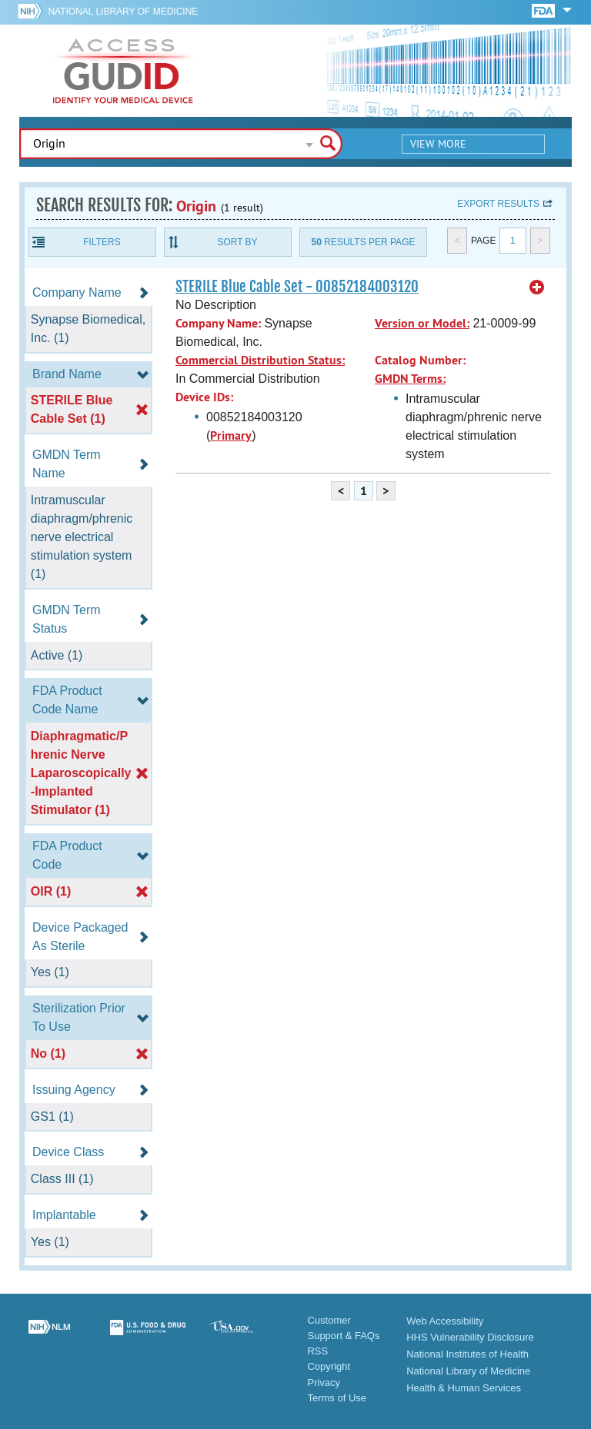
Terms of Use (336, 1398)
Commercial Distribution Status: (260, 360)
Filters (101, 242)
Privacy (323, 1382)
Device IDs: (204, 397)
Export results (498, 203)
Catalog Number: (420, 360)
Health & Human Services (463, 1388)
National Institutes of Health (467, 1354)
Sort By (237, 242)
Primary (231, 435)
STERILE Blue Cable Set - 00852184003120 (297, 286)
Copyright (328, 1366)
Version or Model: (422, 323)
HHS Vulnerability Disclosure (470, 1337)
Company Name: (218, 323)
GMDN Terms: (410, 379)
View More (438, 144)
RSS (317, 1351)
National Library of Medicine (123, 11)
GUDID (123, 71)
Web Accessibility (444, 1321)
